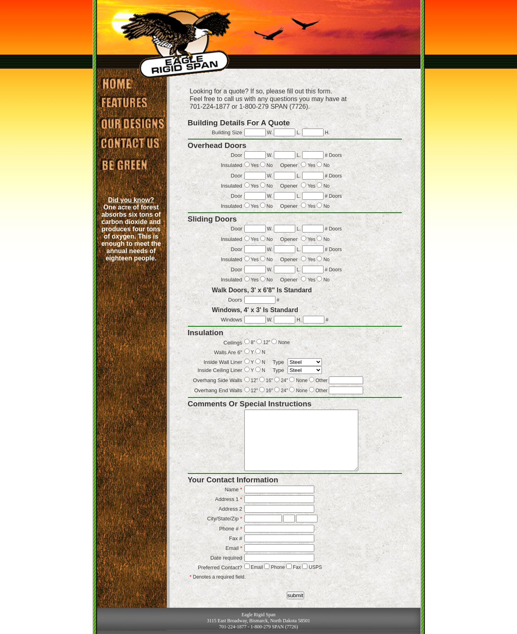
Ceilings (232, 343)
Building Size (227, 132)
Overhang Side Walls (217, 380)
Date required (226, 558)
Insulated (231, 165)
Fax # (235, 538)
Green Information (124, 165)
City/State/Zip (224, 519)
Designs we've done (132, 123)
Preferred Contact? (220, 567)
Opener (289, 165)
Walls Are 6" (228, 352)
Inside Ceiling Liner (220, 370)
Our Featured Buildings (124, 102)
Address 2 (230, 509)
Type (278, 362)
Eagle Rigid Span (115, 82)
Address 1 (228, 499)
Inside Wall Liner (223, 362)
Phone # (230, 529)
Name (233, 489)
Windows (231, 320)
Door (236, 155)
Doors (235, 300)
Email (233, 548)
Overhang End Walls (218, 390)
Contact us (132, 143)
